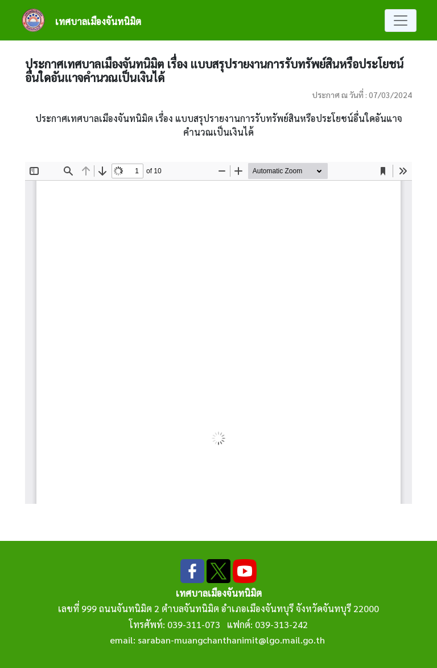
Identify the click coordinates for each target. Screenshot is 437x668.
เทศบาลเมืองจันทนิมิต (98, 21)
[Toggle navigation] (401, 20)
